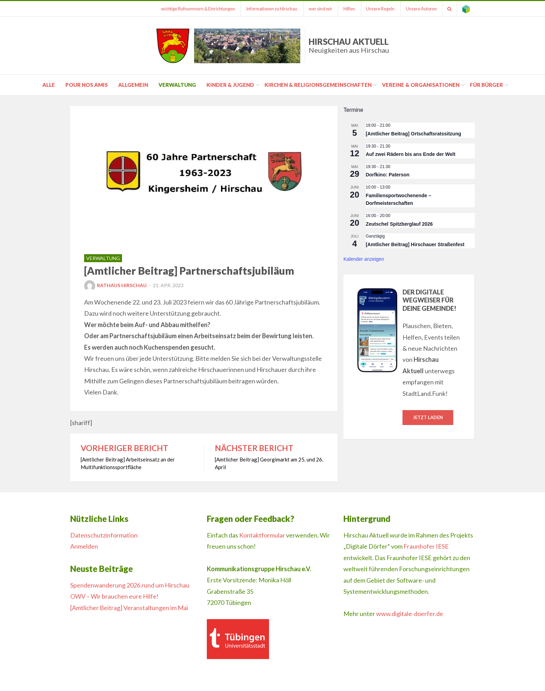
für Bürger (486, 85)
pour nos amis (86, 85)
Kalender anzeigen (363, 259)
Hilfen (348, 8)
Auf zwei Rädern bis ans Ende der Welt (410, 154)
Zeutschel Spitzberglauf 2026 (399, 224)
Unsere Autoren (421, 8)
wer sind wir (319, 8)
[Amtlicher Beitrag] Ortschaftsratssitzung (413, 133)
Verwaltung (177, 85)
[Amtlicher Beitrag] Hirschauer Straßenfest (415, 244)
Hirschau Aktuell (349, 45)
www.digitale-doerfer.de (409, 613)
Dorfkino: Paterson (387, 174)
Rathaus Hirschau (115, 285)
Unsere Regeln (380, 8)
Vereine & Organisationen (420, 85)
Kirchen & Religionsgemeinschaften (318, 85)
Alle (48, 85)
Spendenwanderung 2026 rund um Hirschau (129, 585)
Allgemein (133, 85)
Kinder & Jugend (230, 85)
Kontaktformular (262, 535)
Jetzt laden (428, 417)
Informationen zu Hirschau (270, 8)
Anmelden (84, 546)
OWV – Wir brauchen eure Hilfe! (114, 596)
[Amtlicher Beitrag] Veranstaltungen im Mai (129, 607)
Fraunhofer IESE (426, 546)
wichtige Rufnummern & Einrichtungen (197, 8)
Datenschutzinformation (104, 535)
